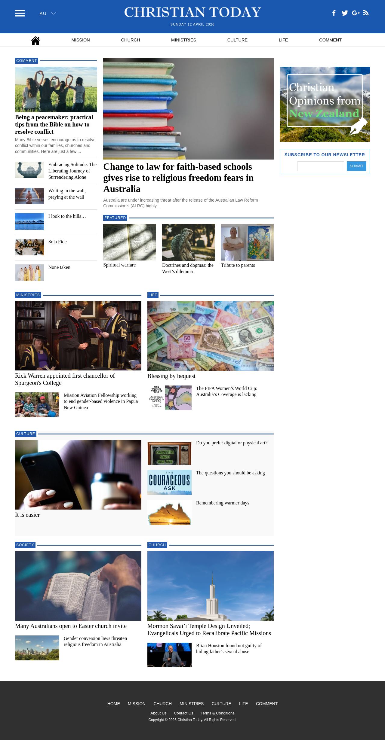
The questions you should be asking (230, 472)
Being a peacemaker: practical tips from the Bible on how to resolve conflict (54, 124)
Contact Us (183, 713)
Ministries (183, 40)
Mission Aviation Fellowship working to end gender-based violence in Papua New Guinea (101, 401)
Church (130, 40)
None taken (59, 267)
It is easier (27, 514)
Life (283, 40)
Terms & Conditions (218, 713)
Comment (330, 40)
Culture (237, 40)
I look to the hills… (67, 216)
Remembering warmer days (222, 502)
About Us (158, 713)
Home (113, 703)
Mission (81, 40)
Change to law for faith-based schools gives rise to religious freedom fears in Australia (178, 177)
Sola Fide (57, 241)
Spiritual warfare (119, 264)
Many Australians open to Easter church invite (71, 626)
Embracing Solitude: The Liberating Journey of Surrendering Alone (72, 171)
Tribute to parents (238, 265)
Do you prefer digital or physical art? (231, 442)
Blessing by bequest (171, 376)
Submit (356, 166)
